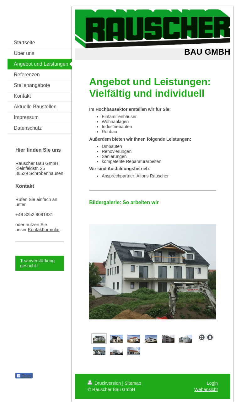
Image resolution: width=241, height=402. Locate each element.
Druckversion (105, 383)
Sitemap (133, 383)
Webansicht (206, 389)
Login (212, 383)
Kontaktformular (44, 229)
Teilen (24, 376)
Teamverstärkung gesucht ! (37, 263)
